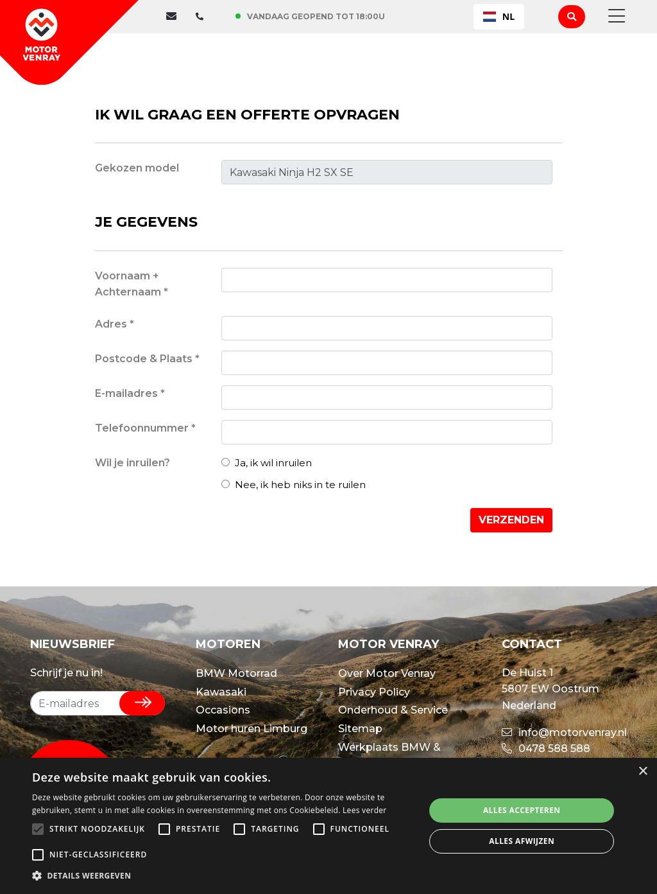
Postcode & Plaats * (147, 359)
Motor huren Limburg (251, 729)
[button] (222, 876)
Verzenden (511, 520)
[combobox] (499, 17)
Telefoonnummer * (145, 428)
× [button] (642, 771)
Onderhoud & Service (393, 710)
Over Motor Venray (387, 673)
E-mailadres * (130, 393)
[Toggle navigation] (613, 16)
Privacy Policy (374, 692)
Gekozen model (137, 168)
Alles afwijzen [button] (521, 841)
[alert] (328, 826)
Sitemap (360, 729)
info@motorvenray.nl (564, 732)
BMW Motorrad (236, 673)
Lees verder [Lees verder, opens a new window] (365, 810)
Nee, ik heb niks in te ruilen (293, 484)
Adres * (114, 324)
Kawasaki (221, 692)
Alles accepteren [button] (522, 810)
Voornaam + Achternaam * (131, 284)
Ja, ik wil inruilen (266, 463)
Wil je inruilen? (132, 463)
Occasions (223, 710)
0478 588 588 (546, 748)
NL (499, 16)
